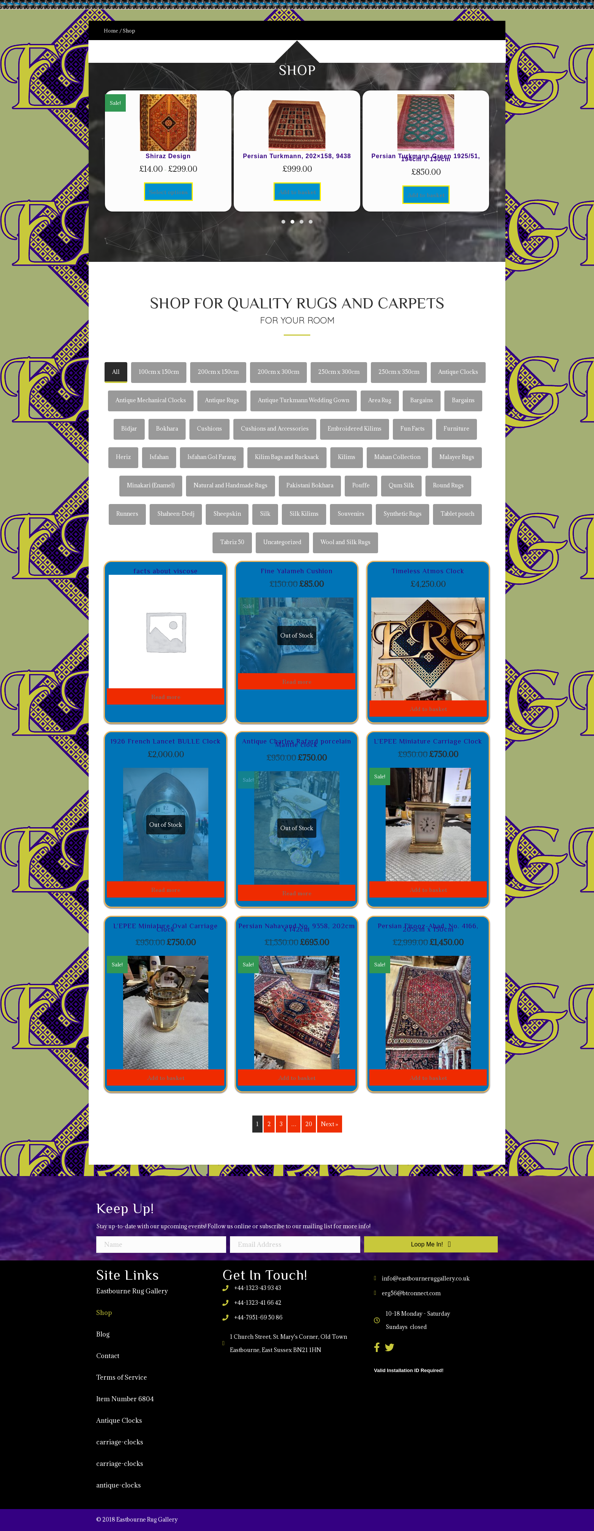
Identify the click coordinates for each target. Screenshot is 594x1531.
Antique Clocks (458, 371)
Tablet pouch (457, 513)
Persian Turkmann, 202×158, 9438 (297, 156)
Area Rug (379, 400)
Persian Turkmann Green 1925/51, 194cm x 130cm (426, 158)
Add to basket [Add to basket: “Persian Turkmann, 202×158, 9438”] (297, 191)
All (116, 371)
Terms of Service (121, 1377)
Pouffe (361, 485)
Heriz (123, 457)
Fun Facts (412, 428)
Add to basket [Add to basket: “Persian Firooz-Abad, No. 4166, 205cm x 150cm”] (428, 1077)
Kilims (346, 457)
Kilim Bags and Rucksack (287, 457)
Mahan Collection (397, 457)
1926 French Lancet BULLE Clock (166, 741)
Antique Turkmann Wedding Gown (303, 400)
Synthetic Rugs (402, 513)
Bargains (421, 400)
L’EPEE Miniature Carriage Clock (428, 741)
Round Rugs (448, 485)
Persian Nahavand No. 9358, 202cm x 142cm (296, 927)
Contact (107, 1356)
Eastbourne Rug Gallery (132, 1291)
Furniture (456, 428)
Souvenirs (351, 513)
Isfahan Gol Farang (212, 457)
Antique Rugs (222, 400)
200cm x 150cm (218, 371)
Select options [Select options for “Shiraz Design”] (168, 191)
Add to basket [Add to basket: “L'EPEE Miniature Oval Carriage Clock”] (165, 1077)
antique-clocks (118, 1485)
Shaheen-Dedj (175, 513)
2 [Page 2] (269, 1124)
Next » (329, 1124)
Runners (127, 513)
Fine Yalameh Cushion (297, 571)
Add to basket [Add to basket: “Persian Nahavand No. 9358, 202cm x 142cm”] (297, 1077)
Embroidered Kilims (354, 428)
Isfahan (159, 457)
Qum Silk (401, 485)
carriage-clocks (119, 1442)
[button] (283, 222)
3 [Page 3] (281, 1124)
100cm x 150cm (159, 371)
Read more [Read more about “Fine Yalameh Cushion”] (296, 681)
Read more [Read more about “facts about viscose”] (165, 696)
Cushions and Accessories (275, 428)
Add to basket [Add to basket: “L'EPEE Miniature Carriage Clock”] (428, 889)
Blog (102, 1334)
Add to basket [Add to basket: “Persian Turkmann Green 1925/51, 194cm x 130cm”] (426, 194)
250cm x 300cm (339, 371)
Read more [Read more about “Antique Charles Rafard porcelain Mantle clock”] (296, 892)
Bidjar (129, 428)
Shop (104, 1313)
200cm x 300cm (278, 371)
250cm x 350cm (398, 371)
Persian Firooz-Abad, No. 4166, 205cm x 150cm (428, 927)
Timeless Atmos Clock (428, 571)
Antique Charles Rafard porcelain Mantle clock (296, 742)
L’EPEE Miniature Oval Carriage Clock (165, 927)
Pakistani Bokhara (309, 485)
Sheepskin (227, 513)
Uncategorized (282, 542)
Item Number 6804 (125, 1399)
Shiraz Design (168, 156)
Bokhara (167, 428)
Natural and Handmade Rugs (230, 485)
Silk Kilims (304, 513)
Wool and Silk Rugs (345, 542)
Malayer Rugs (456, 457)
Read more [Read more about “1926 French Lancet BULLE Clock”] (165, 889)
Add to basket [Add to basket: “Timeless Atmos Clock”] (428, 708)
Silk (265, 513)
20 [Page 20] (308, 1124)
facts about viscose (165, 571)
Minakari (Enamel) (151, 485)
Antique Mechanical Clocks (151, 400)
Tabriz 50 (232, 542)
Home (111, 30)
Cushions (209, 428)
